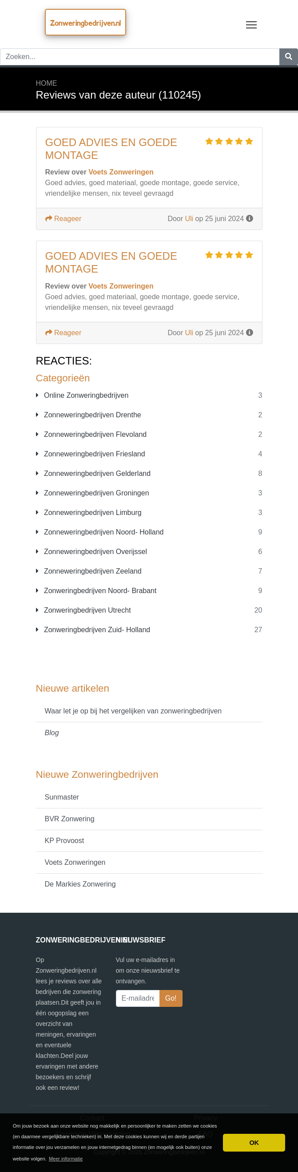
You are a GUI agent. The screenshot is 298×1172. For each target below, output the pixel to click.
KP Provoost (64, 840)
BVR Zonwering (70, 819)
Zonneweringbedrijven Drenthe (88, 415)
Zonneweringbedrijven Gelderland (93, 473)
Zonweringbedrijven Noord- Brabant (96, 590)
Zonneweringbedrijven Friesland (90, 454)
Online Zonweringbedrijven (82, 395)
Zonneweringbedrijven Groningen (92, 493)
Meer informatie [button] (66, 1158)
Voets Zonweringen (75, 862)
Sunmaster (62, 797)
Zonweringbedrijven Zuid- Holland (93, 630)
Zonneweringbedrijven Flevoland (91, 434)
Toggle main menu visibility (252, 23)
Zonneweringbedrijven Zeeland (89, 571)
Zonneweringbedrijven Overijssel (91, 551)
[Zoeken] (288, 56)
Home (46, 83)
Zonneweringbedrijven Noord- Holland (100, 532)
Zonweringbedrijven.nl (85, 23)
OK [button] (254, 1142)
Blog (52, 732)
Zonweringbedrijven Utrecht (83, 610)
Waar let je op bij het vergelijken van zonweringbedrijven (133, 711)
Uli (189, 218)
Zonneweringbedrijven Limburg (89, 512)
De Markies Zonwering (80, 884)
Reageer (63, 218)
